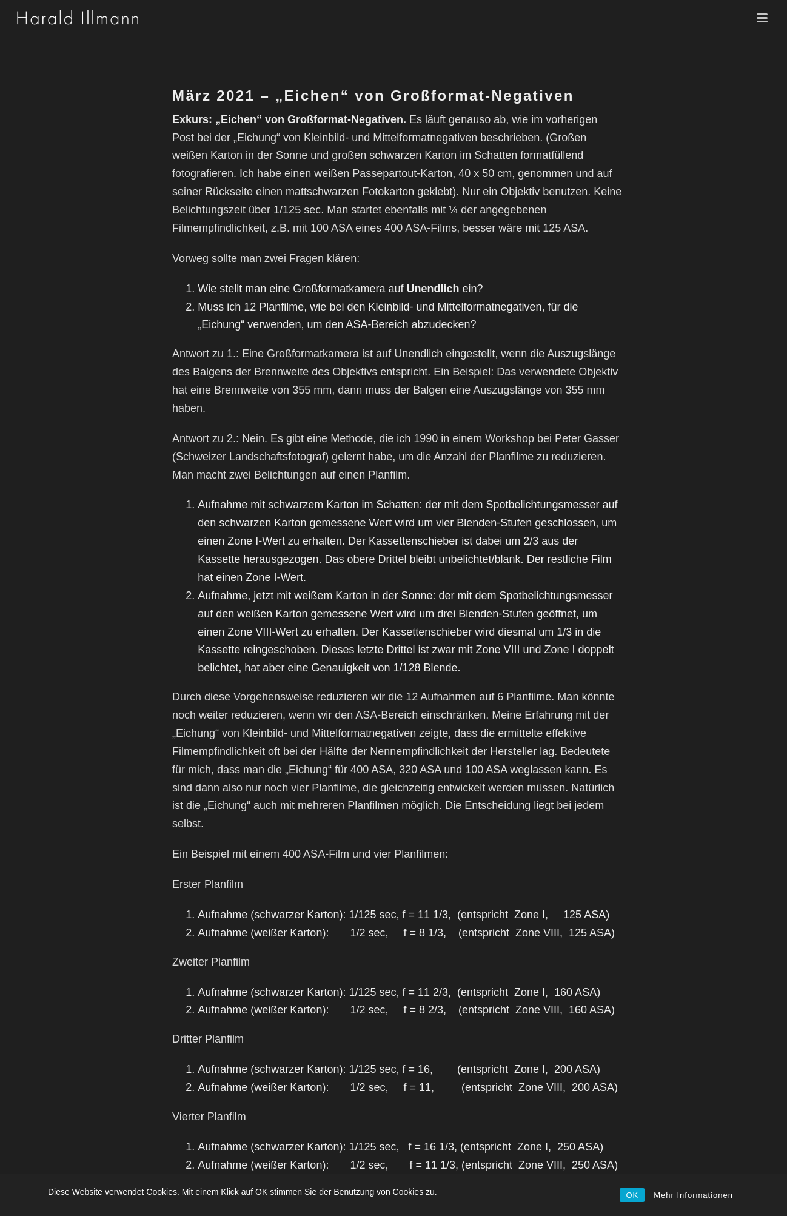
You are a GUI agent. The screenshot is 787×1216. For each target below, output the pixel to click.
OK (632, 1195)
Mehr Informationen (693, 1195)
